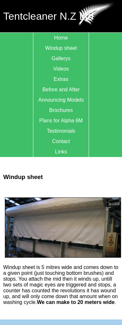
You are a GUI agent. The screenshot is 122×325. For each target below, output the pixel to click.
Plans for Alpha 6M (61, 120)
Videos (61, 69)
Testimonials (61, 131)
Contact (61, 141)
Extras (61, 79)
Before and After (61, 89)
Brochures (61, 110)
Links (61, 151)
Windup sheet (61, 48)
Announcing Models (61, 100)
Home (61, 37)
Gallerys (61, 58)
